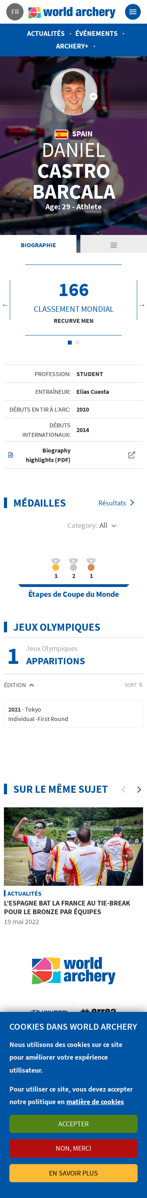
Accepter (73, 1123)
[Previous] (123, 790)
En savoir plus (73, 1173)
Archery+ (72, 45)
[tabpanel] (73, 300)
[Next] (139, 790)
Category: (82, 525)
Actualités (46, 33)
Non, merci (73, 1148)
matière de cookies (95, 1101)
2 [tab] (78, 343)
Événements (96, 33)
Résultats (112, 502)
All (103, 525)
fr (15, 11)
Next (142, 305)
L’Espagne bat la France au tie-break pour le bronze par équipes (67, 907)
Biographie (38, 245)
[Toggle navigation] (133, 12)
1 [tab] (70, 343)
